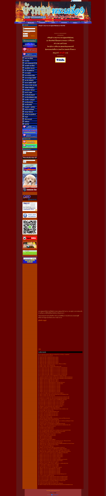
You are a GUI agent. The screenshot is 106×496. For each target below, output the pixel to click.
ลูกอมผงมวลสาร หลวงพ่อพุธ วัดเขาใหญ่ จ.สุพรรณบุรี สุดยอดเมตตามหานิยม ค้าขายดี (54, 398)
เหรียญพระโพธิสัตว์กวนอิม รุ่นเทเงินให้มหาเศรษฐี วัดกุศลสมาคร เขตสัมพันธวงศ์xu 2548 (55, 424)
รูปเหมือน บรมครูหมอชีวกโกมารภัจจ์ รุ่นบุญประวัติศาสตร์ (50, 407)
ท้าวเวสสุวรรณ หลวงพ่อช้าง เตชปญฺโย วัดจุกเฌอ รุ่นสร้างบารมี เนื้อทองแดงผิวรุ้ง (53, 477)
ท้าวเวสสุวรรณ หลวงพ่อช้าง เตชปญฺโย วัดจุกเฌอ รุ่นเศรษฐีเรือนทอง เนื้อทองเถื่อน (54, 452)
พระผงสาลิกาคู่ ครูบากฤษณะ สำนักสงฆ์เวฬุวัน (48, 435)
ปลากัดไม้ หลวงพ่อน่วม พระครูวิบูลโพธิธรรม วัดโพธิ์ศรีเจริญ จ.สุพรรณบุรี (52, 423)
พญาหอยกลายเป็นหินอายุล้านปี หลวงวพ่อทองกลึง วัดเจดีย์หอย (50, 432)
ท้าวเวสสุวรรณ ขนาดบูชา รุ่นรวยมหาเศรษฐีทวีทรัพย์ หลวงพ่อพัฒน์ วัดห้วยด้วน (53, 375)
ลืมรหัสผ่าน (33, 35)
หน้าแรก (19, 22)
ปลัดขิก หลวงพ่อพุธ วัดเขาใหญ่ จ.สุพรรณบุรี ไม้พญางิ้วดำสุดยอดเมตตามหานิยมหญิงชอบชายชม (56, 484)
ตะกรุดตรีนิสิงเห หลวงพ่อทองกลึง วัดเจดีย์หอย (47, 439)
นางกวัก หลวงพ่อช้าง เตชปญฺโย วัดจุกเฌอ (47, 475)
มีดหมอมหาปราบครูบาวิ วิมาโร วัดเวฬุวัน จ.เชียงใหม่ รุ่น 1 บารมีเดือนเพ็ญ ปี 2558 (54, 463)
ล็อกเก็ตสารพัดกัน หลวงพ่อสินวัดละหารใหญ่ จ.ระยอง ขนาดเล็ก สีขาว (52, 403)
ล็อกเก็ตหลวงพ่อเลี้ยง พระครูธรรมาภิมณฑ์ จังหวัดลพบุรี (49, 419)
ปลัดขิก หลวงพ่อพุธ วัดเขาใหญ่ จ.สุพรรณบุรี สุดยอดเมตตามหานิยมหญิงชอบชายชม (54, 394)
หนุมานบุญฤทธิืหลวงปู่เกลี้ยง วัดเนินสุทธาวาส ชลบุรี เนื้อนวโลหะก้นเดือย (52, 431)
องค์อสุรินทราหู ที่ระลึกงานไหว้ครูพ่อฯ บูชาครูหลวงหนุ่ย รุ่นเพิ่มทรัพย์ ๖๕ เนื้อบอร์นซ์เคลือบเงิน (56, 378)
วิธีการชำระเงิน (64, 22)
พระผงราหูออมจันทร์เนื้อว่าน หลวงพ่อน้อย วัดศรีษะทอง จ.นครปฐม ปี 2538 (52, 480)
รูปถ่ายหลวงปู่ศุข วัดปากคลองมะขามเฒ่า (47, 410)
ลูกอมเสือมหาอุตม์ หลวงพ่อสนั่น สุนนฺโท (47, 427)
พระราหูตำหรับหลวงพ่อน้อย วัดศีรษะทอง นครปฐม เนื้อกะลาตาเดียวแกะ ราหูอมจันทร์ (54, 354)
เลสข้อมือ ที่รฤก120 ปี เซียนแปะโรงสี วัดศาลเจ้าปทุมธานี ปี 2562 (51, 442)
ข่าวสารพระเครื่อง (42, 22)
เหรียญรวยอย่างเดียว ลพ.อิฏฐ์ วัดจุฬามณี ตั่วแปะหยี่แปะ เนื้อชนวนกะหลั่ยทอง (53, 363)
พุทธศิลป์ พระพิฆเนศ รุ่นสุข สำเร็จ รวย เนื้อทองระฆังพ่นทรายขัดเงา (51, 455)
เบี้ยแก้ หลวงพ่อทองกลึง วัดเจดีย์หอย (46, 436)
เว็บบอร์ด (53, 22)
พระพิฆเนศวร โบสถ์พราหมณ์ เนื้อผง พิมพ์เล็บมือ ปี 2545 (49, 411)
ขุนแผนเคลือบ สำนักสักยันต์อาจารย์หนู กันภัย (48, 434)
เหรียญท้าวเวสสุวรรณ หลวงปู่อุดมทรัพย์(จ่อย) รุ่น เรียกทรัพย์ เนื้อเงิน (51, 383)
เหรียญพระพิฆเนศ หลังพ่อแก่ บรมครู (46, 416)
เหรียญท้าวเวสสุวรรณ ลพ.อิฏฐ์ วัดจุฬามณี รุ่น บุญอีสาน (49, 379)
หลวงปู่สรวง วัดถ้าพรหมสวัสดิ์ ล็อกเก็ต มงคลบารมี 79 (49, 412)
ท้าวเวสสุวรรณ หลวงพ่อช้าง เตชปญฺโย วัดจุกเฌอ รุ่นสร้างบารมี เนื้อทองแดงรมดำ (54, 476)
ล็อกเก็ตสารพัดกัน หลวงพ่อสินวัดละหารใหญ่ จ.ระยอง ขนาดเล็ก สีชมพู (52, 402)
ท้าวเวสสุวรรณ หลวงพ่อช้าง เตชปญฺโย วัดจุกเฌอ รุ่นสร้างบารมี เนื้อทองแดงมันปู (53, 479)
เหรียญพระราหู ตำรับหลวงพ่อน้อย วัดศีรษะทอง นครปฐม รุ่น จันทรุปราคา (52, 447)
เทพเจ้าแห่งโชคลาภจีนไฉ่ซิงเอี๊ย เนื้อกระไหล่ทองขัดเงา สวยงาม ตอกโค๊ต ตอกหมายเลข (55, 418)
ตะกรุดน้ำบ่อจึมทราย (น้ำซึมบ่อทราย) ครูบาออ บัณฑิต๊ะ (49, 464)
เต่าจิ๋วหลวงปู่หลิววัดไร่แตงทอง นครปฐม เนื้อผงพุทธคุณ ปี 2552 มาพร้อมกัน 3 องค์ (54, 408)
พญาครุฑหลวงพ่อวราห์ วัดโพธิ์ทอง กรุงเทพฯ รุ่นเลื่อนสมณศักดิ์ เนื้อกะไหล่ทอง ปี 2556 (55, 450)
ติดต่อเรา (86, 22)
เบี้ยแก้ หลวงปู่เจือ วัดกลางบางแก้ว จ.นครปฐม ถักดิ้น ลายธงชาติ (51, 467)
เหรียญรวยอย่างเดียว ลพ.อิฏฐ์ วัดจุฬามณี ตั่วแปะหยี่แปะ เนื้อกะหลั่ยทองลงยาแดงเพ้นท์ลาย (55, 451)
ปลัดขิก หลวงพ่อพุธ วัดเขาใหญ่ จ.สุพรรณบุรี (47, 395)
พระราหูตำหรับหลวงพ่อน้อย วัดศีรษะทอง (47, 446)
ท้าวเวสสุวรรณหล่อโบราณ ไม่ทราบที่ (46, 355)
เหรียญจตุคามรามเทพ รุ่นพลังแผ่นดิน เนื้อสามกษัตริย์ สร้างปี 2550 (51, 406)
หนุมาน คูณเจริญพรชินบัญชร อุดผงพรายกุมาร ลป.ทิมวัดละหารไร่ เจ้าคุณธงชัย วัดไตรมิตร (55, 430)
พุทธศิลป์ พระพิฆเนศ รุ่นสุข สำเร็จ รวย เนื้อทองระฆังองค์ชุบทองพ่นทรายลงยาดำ (53, 459)
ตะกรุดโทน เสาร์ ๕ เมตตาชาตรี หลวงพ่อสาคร (48, 426)
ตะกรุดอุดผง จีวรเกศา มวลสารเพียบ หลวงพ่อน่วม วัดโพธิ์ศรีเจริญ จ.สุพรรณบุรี (53, 399)
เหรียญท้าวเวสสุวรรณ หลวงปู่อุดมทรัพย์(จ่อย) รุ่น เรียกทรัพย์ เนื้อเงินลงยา (52, 382)
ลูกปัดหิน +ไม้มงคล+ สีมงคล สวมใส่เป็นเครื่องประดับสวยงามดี (50, 366)
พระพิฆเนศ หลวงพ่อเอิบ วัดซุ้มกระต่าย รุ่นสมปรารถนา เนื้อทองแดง (51, 483)
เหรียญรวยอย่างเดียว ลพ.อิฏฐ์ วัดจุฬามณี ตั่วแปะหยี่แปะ (49, 357)
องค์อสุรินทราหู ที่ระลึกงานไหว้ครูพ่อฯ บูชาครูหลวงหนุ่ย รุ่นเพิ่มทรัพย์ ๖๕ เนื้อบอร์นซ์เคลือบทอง (56, 377)
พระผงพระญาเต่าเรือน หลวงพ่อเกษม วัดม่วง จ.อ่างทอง (49, 481)
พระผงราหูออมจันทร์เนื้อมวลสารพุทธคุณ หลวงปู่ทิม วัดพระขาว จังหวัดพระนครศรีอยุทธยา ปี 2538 (56, 420)
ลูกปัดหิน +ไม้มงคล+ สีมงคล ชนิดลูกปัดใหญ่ (47, 365)
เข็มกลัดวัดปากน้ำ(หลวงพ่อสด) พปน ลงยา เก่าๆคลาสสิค (49, 422)
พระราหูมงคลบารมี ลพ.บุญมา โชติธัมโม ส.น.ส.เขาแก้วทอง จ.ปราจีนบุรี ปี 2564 (53, 367)
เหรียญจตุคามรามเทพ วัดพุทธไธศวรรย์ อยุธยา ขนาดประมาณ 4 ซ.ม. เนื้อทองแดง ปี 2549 (55, 440)
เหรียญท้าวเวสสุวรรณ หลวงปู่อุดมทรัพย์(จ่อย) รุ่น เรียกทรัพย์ (50, 386)
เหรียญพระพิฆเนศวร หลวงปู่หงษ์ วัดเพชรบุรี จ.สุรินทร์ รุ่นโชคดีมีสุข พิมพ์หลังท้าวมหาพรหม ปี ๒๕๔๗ (57, 443)
